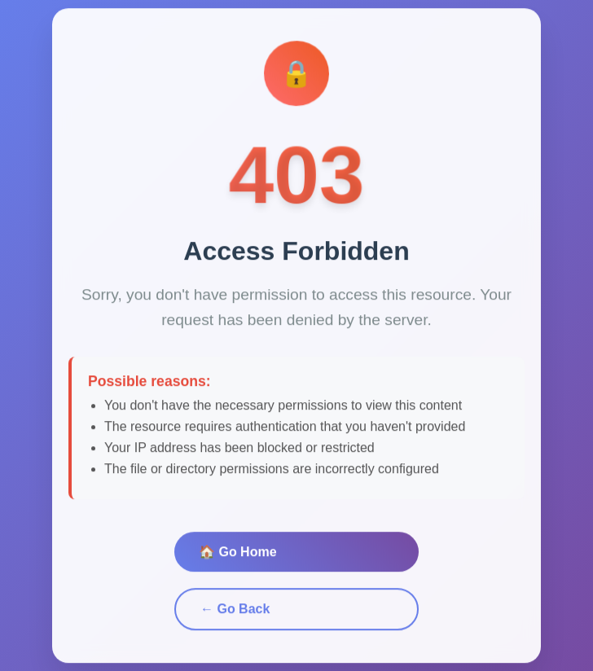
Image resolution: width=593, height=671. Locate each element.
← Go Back (235, 610)
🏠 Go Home (238, 553)
